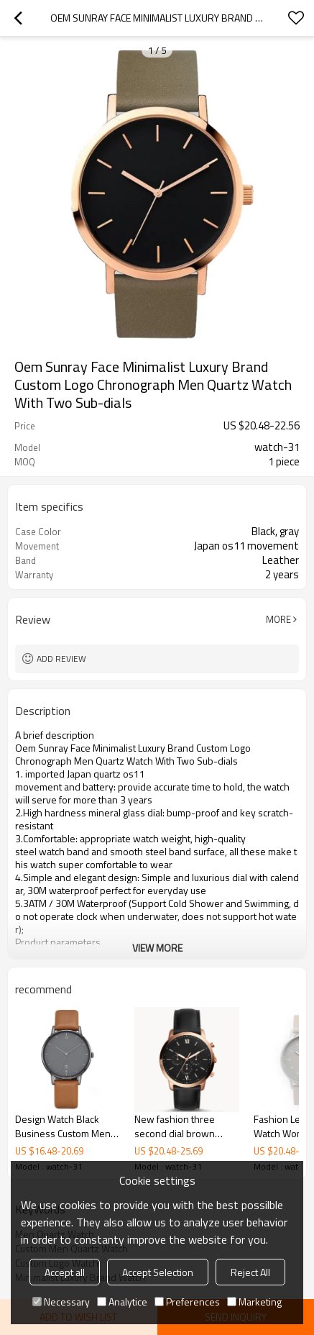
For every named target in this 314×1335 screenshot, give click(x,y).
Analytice (122, 1301)
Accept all (65, 1272)
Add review (61, 658)
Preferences (187, 1301)
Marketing (254, 1301)
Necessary (61, 1301)
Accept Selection (157, 1272)
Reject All (250, 1272)
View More (157, 947)
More (278, 619)
